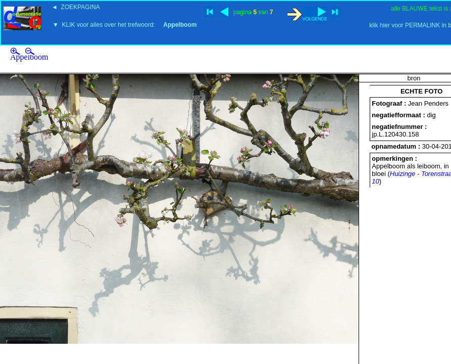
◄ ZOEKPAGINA (76, 7)
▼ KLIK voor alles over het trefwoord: (124, 24)
